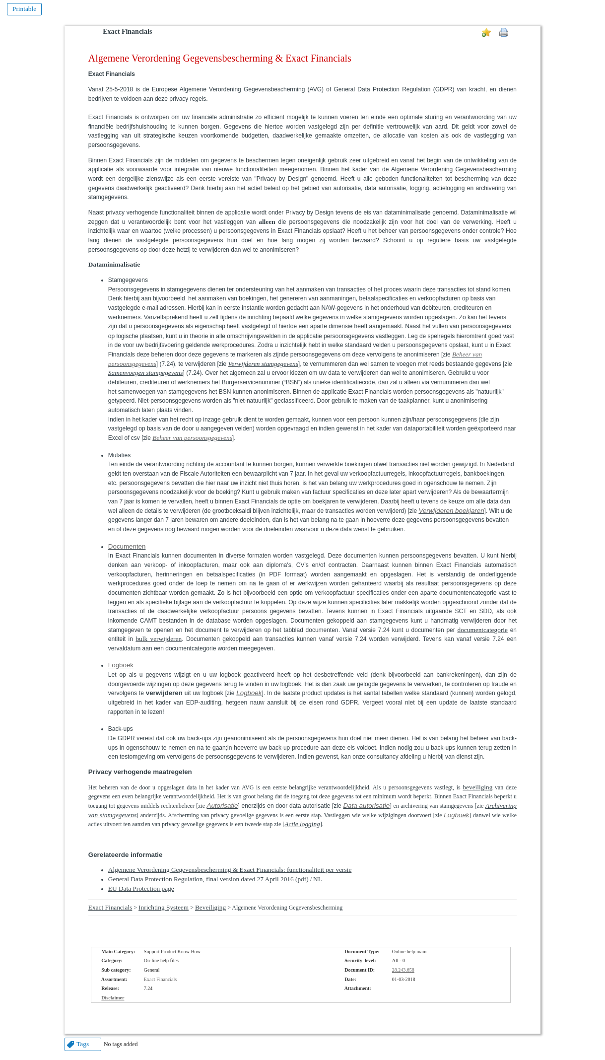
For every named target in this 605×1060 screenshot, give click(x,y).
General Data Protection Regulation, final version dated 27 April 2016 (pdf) (208, 879)
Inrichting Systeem (163, 907)
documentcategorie (483, 630)
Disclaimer (112, 997)
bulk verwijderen (158, 638)
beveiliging (477, 787)
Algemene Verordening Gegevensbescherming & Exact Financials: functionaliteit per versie (230, 869)
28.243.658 (403, 970)
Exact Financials (127, 31)
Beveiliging (210, 907)
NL (317, 879)
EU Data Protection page (141, 888)
